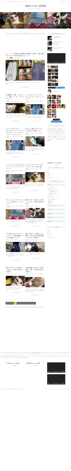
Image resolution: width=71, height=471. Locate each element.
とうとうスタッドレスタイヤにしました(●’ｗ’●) (34, 173)
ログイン (49, 165)
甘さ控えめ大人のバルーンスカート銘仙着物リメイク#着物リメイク (15, 243)
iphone (60, 122)
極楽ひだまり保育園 (35, 6)
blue (56, 121)
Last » (33, 310)
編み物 (63, 132)
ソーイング (59, 128)
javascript (49, 124)
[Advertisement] (25, 50)
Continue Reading (25, 94)
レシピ (62, 130)
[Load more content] (52, 81)
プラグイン (59, 129)
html (55, 122)
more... (56, 45)
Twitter (8, 1)
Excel (61, 121)
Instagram (25, 1)
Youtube (20, 1)
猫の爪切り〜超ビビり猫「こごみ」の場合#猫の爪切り (34, 209)
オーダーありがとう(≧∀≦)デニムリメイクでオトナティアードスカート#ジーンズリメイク (15, 139)
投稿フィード (49, 167)
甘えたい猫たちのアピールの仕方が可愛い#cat (34, 137)
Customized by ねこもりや (60, 396)
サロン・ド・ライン (52, 190)
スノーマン (51, 128)
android (49, 121)
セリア (55, 128)
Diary (2, 362)
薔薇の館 (49, 196)
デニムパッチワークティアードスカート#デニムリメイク (34, 104)
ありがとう (11, 363)
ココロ (28, 363)
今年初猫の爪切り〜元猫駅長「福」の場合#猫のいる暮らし (34, 277)
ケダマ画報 (50, 188)
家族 (7, 364)
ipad (58, 122)
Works (16, 362)
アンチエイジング (59, 126)
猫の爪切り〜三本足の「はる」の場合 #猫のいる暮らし (14, 277)
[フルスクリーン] (64, 69)
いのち (50, 126)
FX (52, 122)
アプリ (53, 126)
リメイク (51, 130)
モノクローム (60, 363)
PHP (53, 124)
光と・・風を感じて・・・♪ (53, 192)
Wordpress (58, 125)
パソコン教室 (44, 363)
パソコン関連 (53, 129)
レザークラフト (57, 130)
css (58, 121)
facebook (49, 122)
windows (53, 125)
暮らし (51, 132)
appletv (53, 121)
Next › (28, 310)
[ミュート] (62, 69)
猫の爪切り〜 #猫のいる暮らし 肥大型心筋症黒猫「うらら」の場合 (34, 243)
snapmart (59, 124)
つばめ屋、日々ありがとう (53, 186)
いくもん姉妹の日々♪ (52, 184)
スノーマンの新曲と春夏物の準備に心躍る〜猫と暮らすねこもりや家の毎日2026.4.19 (25, 62)
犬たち (57, 132)
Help (4, 362)
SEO (56, 124)
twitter (48, 125)
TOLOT (63, 124)
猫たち (60, 132)
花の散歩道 (50, 194)
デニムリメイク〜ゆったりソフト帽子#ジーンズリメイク (15, 209)
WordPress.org (50, 171)
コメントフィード (50, 169)
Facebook (14, 1)
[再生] (48, 69)
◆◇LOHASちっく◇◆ (52, 182)
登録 (48, 163)
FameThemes (53, 396)
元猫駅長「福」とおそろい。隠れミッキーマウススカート (15, 104)
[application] (56, 65)
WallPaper (12, 362)
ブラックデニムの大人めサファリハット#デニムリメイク (15, 174)
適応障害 (49, 133)
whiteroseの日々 (51, 180)
